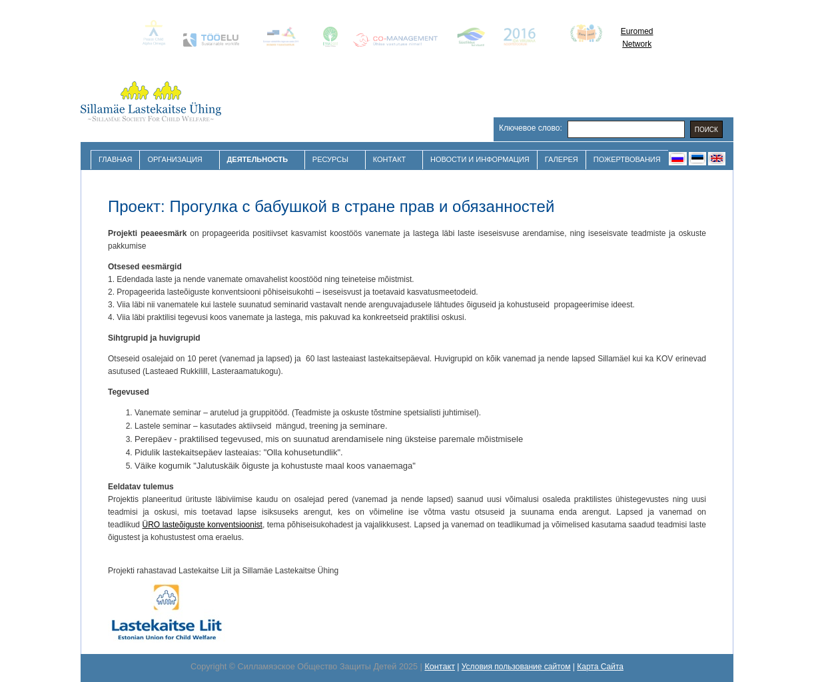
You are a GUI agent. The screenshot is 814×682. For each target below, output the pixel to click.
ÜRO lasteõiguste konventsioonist (202, 524)
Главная (115, 159)
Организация (176, 159)
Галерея (561, 159)
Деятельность (259, 159)
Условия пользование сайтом (516, 666)
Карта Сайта (600, 666)
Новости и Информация (480, 159)
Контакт (391, 159)
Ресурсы (332, 159)
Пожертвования (627, 159)
